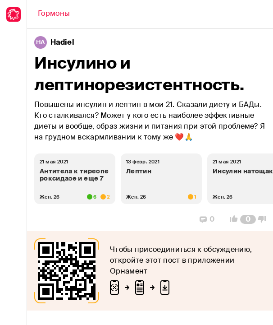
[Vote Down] (264, 219)
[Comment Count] (248, 219)
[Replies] (207, 219)
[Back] (53, 14)
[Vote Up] (231, 219)
